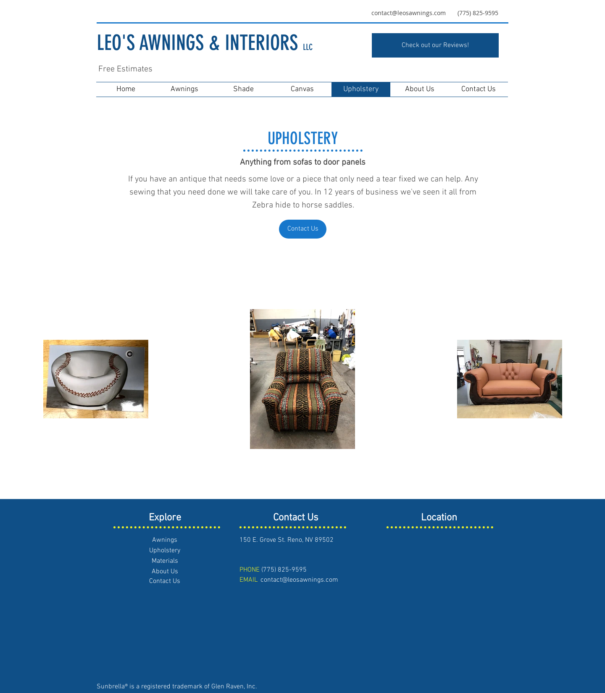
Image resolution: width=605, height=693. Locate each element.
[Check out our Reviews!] (435, 45)
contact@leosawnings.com (408, 13)
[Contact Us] (302, 229)
